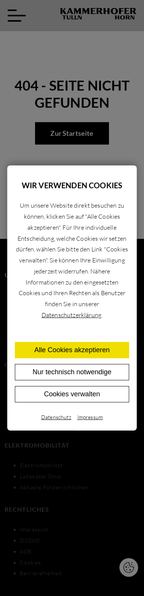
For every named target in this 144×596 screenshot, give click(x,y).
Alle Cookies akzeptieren (72, 350)
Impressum (90, 417)
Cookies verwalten (72, 394)
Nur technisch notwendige (71, 372)
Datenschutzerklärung (71, 315)
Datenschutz (56, 417)
